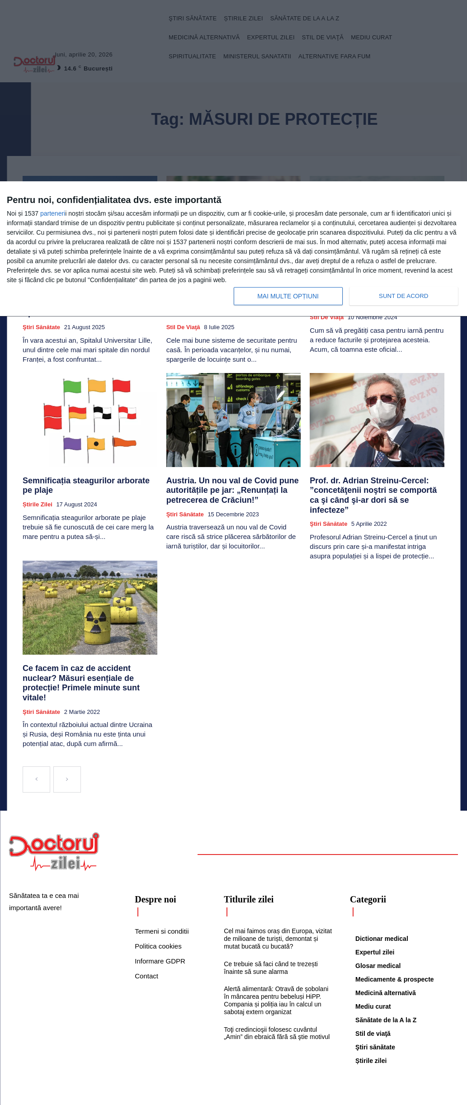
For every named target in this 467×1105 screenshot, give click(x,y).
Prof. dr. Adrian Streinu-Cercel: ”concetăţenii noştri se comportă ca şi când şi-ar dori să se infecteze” (371, 482)
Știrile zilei (37, 486)
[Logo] (54, 816)
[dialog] (233, 249)
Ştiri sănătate (41, 320)
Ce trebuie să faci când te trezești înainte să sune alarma (271, 932)
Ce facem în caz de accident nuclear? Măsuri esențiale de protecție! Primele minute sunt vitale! (83, 654)
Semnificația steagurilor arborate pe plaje (89, 473)
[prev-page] (36, 744)
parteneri (52, 213)
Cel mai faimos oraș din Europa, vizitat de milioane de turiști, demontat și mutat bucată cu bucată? (278, 903)
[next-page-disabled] (67, 744)
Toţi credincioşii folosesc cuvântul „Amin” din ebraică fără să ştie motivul (277, 997)
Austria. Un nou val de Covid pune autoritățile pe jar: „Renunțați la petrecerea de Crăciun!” (221, 482)
